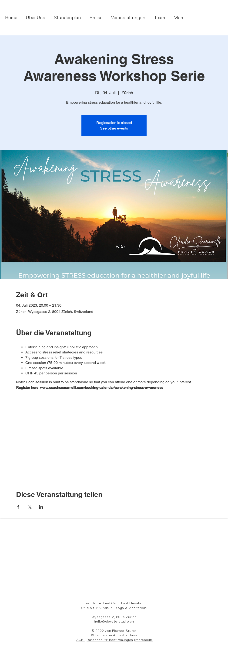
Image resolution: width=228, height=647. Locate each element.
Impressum (144, 640)
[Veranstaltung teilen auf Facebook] (18, 507)
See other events (114, 128)
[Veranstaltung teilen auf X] (29, 507)
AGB (80, 640)
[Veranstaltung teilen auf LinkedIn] (41, 507)
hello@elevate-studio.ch (114, 621)
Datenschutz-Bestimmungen (110, 640)
